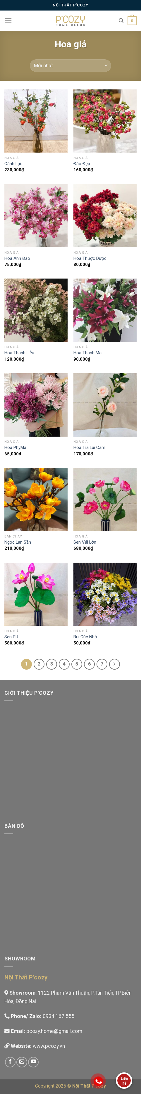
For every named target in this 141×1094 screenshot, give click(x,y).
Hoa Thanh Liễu (19, 352)
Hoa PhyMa (15, 447)
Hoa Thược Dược (89, 258)
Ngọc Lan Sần (17, 542)
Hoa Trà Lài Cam (89, 447)
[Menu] (8, 20)
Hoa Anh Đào (17, 258)
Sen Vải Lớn (84, 542)
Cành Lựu (13, 163)
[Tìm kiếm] (121, 20)
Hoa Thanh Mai (87, 352)
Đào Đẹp (81, 163)
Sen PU (11, 637)
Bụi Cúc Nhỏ (85, 637)
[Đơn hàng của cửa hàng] (70, 65)
